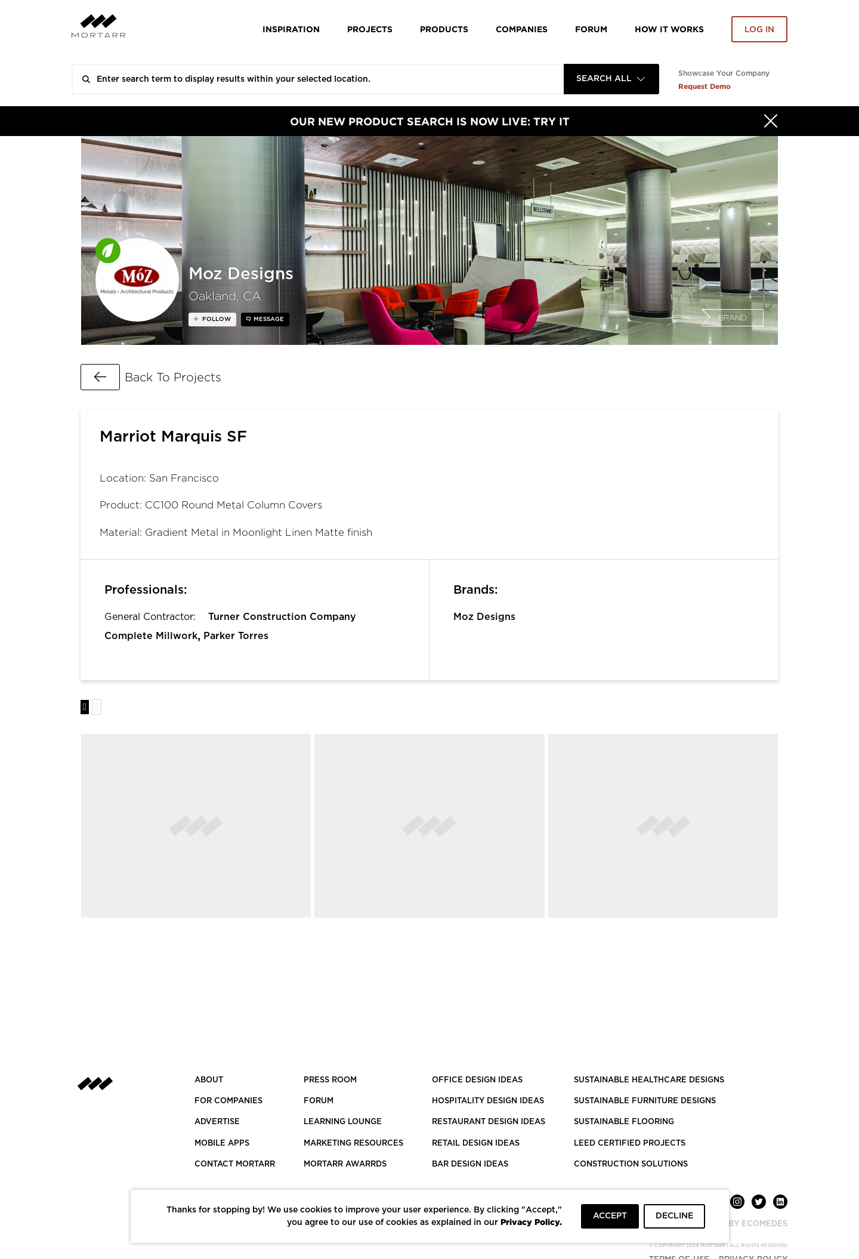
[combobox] (611, 79)
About (208, 1080)
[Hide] (770, 121)
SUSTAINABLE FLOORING (624, 1122)
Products (444, 28)
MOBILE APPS (221, 1143)
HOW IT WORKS (669, 28)
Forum (591, 28)
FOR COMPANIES (228, 1101)
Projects (370, 28)
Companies (522, 28)
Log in (759, 30)
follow (215, 319)
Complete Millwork (150, 636)
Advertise (217, 1122)
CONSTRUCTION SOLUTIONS (631, 1164)
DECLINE (674, 1216)
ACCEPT (610, 1216)
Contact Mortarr (234, 1164)
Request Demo (704, 86)
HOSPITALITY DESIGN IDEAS (488, 1101)
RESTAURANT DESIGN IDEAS (488, 1122)
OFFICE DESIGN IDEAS (477, 1080)
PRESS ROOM (330, 1080)
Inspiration (291, 28)
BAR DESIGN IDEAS (470, 1164)
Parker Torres (235, 636)
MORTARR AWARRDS (345, 1164)
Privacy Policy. (531, 1221)
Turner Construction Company (282, 617)
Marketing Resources (353, 1143)
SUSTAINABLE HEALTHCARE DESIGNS (649, 1080)
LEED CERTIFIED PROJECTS (629, 1143)
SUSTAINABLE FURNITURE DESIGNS (645, 1101)
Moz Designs (484, 617)
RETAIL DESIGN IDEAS (476, 1143)
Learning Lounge (343, 1122)
